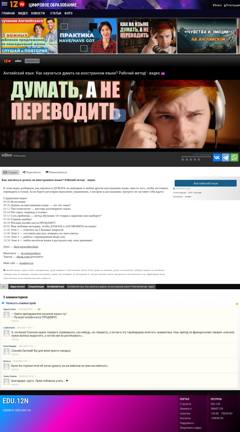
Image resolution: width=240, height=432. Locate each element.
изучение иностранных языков (44, 274)
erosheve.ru (26, 263)
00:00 (6, 201)
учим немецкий (73, 270)
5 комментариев (15, 297)
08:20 (6, 222)
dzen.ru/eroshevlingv (26, 246)
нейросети (46, 278)
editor (18, 61)
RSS (237, 304)
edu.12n (16, 401)
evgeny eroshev (27, 270)
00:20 (6, 205)
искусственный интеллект (29, 278)
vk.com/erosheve (31, 253)
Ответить (15, 321)
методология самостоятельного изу (130, 274)
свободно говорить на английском (149, 270)
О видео (11, 172)
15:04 (6, 236)
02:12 (6, 208)
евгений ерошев (13, 270)
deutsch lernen (87, 270)
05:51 (6, 215)
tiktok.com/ (23, 256)
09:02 (6, 226)
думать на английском (123, 270)
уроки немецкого (57, 270)
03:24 (6, 212)
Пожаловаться (56, 172)
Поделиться (32, 172)
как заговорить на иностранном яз (74, 274)
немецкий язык (42, 270)
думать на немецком (103, 270)
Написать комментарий (21, 303)
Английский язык (205, 183)
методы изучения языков (102, 274)
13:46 (6, 233)
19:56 (6, 240)
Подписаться (32, 61)
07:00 (6, 219)
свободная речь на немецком (16, 274)
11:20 (6, 229)
